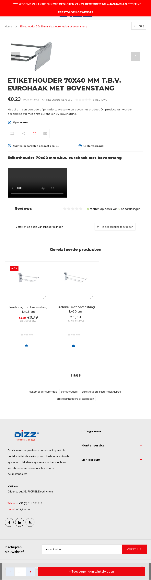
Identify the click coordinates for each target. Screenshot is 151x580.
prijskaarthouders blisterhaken (75, 399)
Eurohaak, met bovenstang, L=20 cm (75, 309)
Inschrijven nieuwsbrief (14, 550)
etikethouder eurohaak (43, 392)
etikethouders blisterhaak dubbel (102, 392)
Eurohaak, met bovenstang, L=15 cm (28, 309)
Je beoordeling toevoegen (117, 226)
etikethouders (69, 392)
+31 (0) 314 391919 (30, 504)
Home (8, 26)
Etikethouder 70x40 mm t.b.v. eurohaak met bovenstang (53, 26)
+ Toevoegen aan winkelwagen (91, 572)
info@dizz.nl (23, 510)
